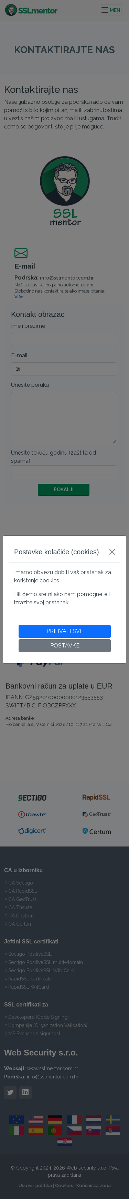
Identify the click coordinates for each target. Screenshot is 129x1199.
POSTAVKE (64, 645)
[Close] (112, 551)
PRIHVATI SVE (64, 631)
